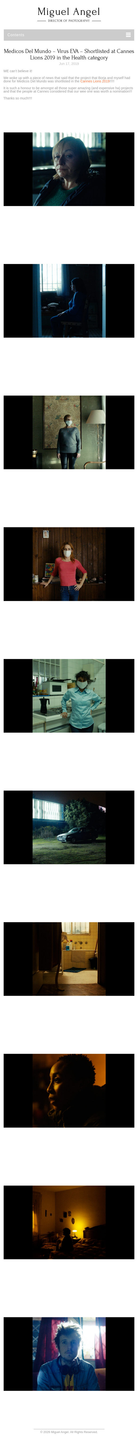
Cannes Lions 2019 (95, 81)
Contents (16, 35)
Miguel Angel (69, 12)
